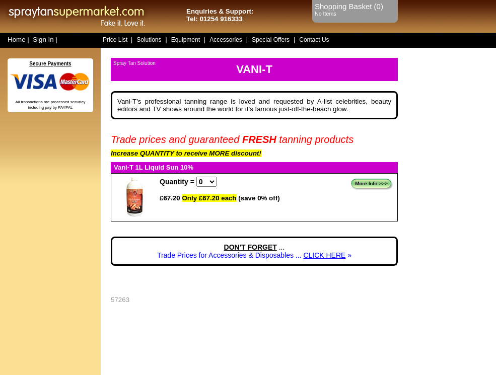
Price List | (117, 39)
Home (17, 39)
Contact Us (314, 39)
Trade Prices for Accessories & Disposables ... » (254, 255)
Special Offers (271, 39)
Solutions (148, 39)
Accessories (225, 39)
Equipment (185, 39)
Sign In (43, 39)
